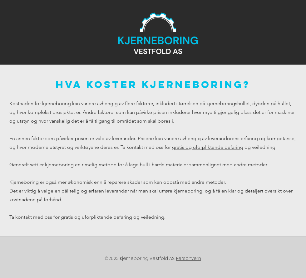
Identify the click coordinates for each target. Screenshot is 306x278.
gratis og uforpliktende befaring (207, 147)
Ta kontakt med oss (30, 217)
